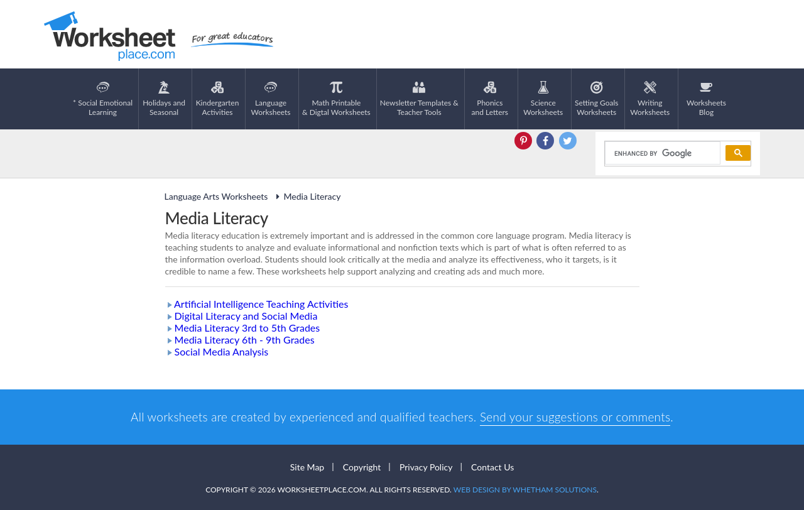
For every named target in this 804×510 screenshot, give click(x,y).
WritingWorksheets (650, 99)
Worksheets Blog (706, 99)
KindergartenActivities (217, 99)
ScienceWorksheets (543, 99)
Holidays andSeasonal (164, 99)
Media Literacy (306, 196)
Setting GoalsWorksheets (596, 99)
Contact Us (492, 467)
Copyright (362, 467)
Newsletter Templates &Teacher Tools (419, 99)
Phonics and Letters (490, 99)
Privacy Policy (425, 467)
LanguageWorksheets (271, 99)
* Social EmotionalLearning (103, 99)
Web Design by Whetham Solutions (525, 489)
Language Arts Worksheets (216, 196)
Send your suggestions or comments (575, 417)
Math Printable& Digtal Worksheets (336, 99)
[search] (661, 153)
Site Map (307, 467)
